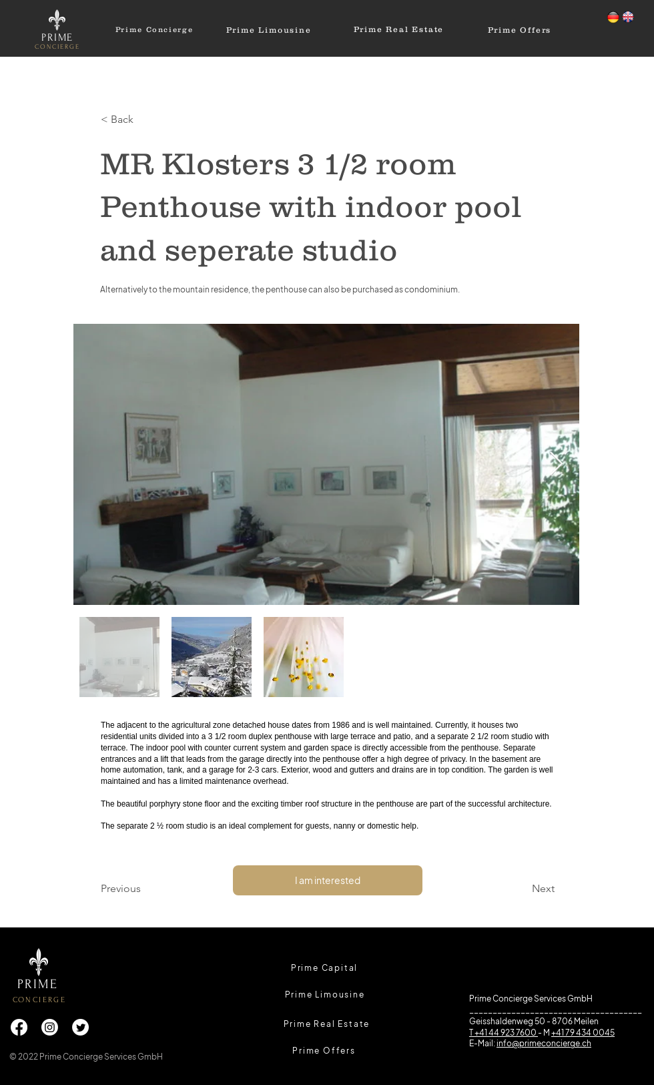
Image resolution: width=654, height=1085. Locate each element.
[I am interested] (327, 880)
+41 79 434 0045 (583, 1033)
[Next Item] (556, 464)
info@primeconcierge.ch (544, 1043)
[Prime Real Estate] (399, 28)
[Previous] (145, 888)
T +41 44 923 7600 (503, 1033)
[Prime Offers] (519, 29)
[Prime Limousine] (269, 29)
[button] (145, 119)
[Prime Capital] (324, 967)
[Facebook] (19, 1027)
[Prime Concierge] (154, 29)
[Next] (521, 888)
